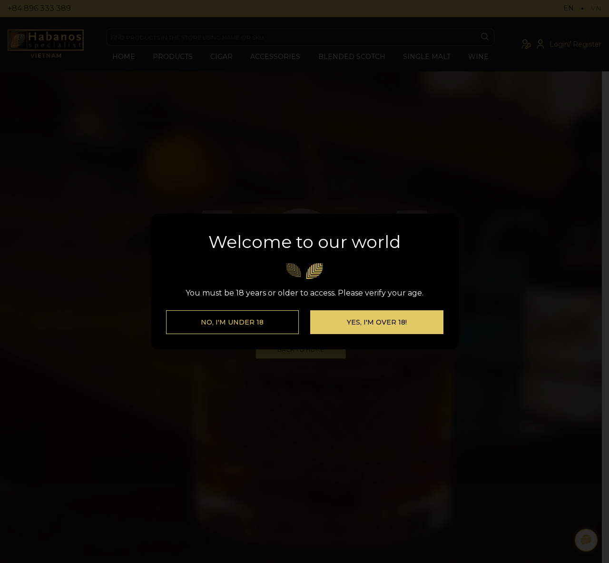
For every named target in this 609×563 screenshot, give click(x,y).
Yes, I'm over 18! (377, 332)
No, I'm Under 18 (232, 332)
